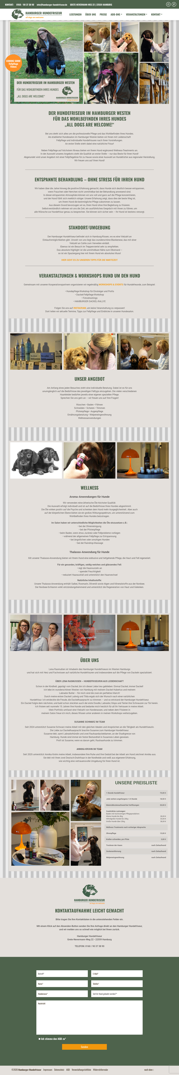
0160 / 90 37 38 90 (25, 4)
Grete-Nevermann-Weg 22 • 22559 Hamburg (89, 939)
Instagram (79, 307)
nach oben (149, 1069)
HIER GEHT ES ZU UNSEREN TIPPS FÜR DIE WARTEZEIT (89, 259)
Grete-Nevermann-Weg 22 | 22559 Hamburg (91, 4)
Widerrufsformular (100, 1069)
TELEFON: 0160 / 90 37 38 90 (89, 946)
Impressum (48, 1069)
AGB (68, 1069)
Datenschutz (59, 1069)
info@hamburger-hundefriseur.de (52, 4)
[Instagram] (168, 4)
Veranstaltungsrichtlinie (82, 1069)
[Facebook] (174, 4)
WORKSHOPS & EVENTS (111, 284)
